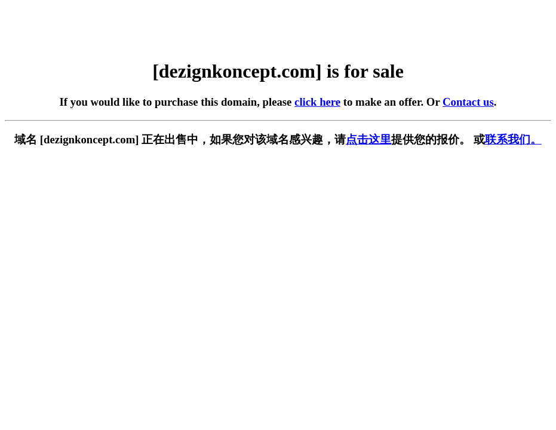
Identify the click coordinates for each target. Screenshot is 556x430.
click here (317, 102)
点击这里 (368, 139)
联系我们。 (513, 139)
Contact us (468, 102)
